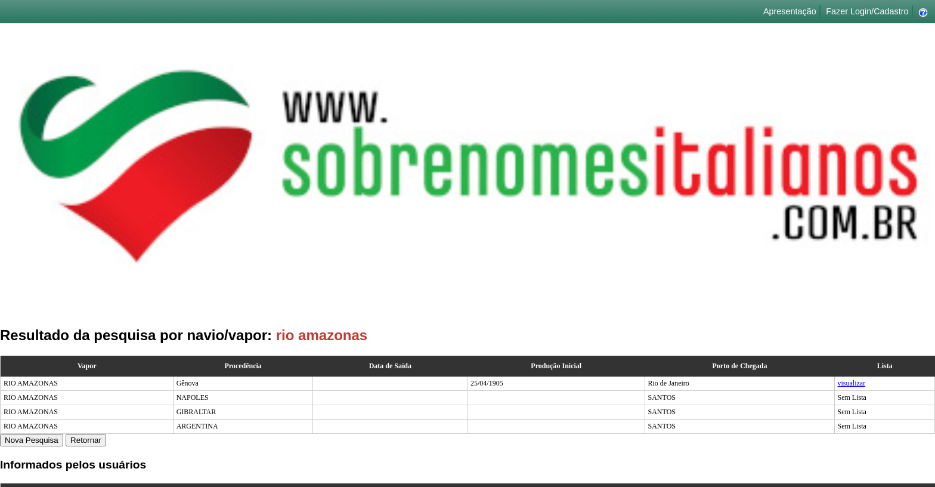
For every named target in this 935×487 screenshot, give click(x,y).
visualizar (852, 383)
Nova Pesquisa (31, 440)
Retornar (85, 440)
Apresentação (789, 11)
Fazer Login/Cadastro (867, 11)
